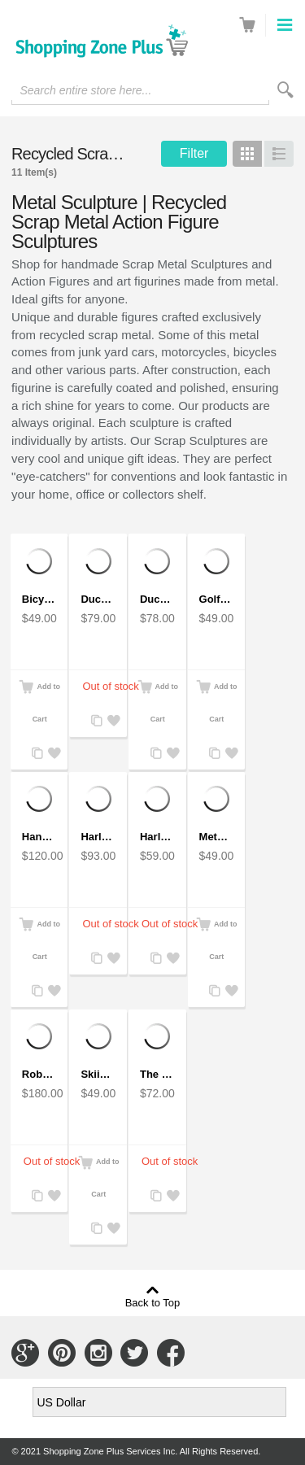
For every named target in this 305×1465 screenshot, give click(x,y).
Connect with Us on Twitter (134, 1353)
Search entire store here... (85, 90)
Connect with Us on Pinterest (62, 1353)
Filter (194, 153)
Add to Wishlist (52, 754)
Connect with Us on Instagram (98, 1353)
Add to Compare (36, 754)
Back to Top (153, 1302)
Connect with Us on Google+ (25, 1353)
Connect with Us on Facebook (171, 1353)
